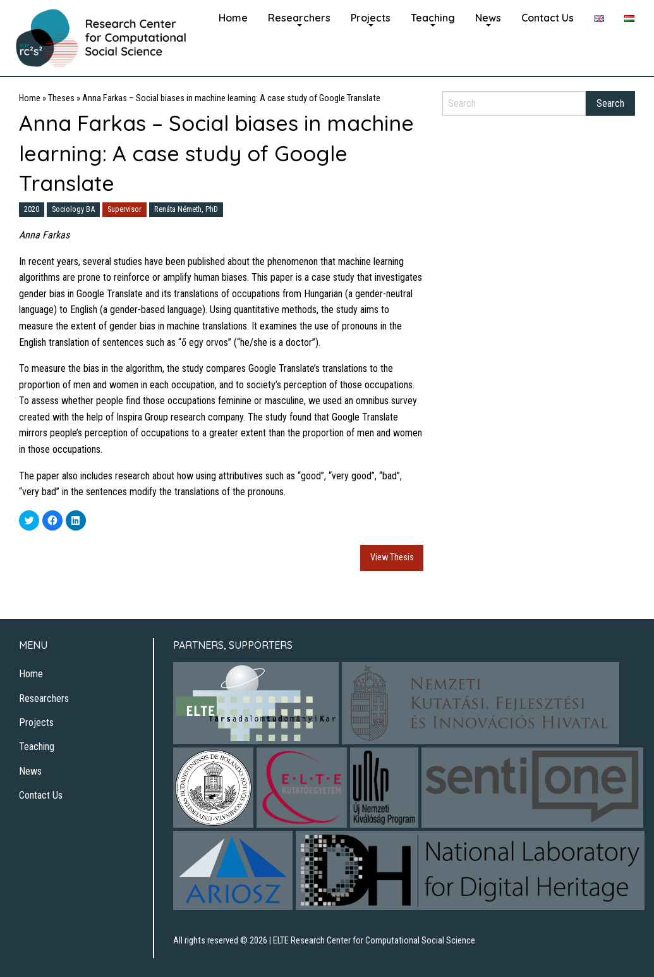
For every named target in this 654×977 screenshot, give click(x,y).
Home (233, 17)
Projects (371, 17)
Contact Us (547, 17)
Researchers (299, 17)
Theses (61, 98)
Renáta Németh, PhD (186, 209)
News (488, 17)
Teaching (433, 17)
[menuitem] (233, 16)
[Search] (514, 103)
